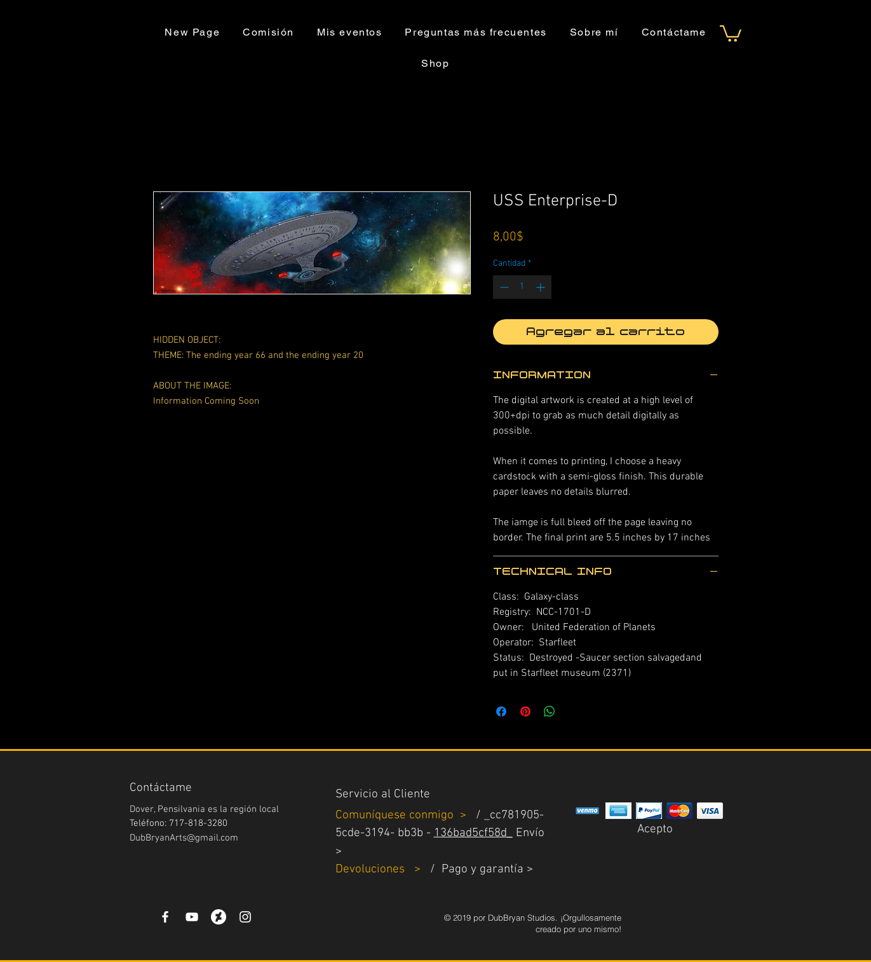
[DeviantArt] (218, 916)
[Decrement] (503, 287)
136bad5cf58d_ (473, 833)
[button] (730, 33)
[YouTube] (191, 916)
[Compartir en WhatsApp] (549, 711)
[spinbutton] (522, 287)
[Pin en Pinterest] (525, 711)
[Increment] (542, 287)
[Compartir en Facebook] (501, 711)
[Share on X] (573, 711)
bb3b (410, 833)
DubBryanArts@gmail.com (184, 838)
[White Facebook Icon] (165, 916)
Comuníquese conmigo (396, 815)
